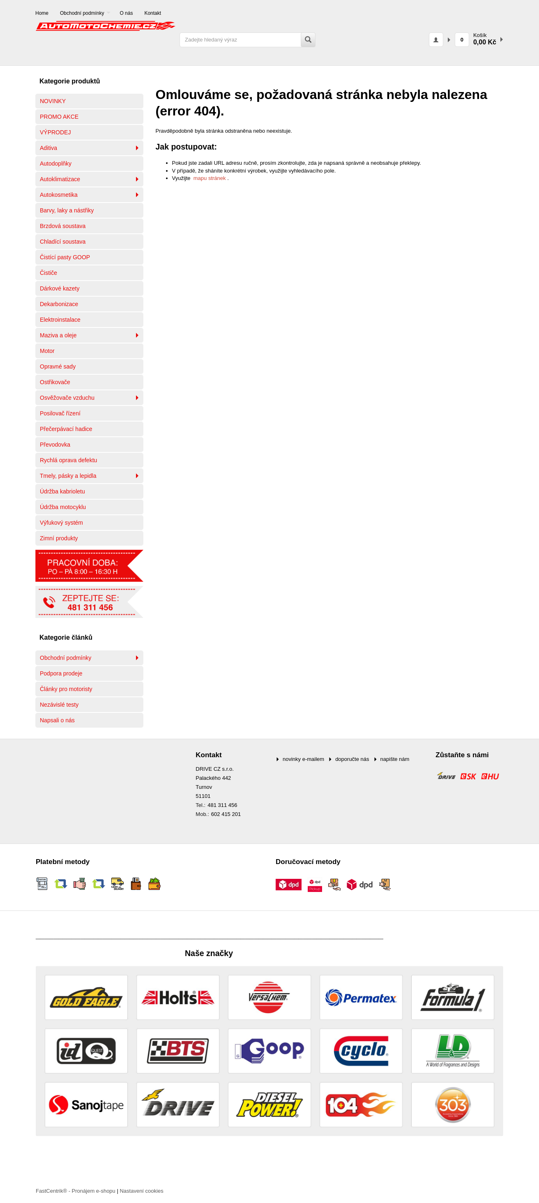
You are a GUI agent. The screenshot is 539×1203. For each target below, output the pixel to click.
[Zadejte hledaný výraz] (248, 39)
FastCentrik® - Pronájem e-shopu (75, 1191)
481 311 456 (222, 805)
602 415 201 (226, 814)
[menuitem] (42, 13)
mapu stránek (209, 178)
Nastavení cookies (141, 1191)
